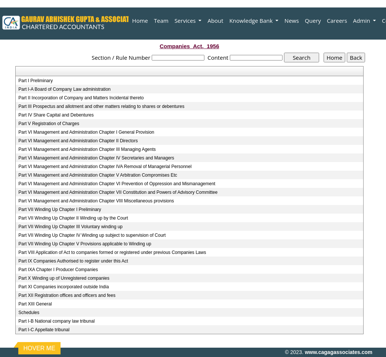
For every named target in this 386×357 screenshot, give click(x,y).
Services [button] (186, 20)
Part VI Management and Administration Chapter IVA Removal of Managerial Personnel (104, 166)
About (215, 20)
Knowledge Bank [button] (251, 20)
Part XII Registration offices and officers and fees (66, 295)
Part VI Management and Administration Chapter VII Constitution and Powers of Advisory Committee (117, 192)
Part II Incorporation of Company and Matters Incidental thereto (81, 97)
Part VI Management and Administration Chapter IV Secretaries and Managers (96, 158)
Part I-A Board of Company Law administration (64, 89)
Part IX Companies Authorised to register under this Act (73, 261)
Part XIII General (35, 304)
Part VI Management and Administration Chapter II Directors (78, 140)
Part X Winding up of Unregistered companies (63, 278)
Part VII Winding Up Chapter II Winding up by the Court (73, 218)
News (291, 20)
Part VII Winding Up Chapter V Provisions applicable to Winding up (84, 243)
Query (313, 20)
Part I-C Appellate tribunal (44, 329)
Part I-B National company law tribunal (56, 321)
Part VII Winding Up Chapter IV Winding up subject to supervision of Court (92, 235)
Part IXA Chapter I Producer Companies (58, 269)
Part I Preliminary (35, 80)
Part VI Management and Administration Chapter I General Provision (86, 132)
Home (140, 20)
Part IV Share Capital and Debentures (55, 115)
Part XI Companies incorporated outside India (63, 286)
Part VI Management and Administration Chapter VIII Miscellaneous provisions (96, 201)
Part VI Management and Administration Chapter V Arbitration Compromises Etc (97, 175)
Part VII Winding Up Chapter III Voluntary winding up (70, 226)
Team (161, 20)
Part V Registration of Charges (48, 123)
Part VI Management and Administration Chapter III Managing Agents (87, 149)
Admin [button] (362, 20)
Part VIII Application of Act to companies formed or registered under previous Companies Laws (112, 252)
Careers (337, 20)
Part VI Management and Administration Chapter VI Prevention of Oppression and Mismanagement (116, 183)
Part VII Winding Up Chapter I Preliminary (59, 209)
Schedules (28, 312)
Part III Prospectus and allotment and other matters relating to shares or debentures (101, 106)
